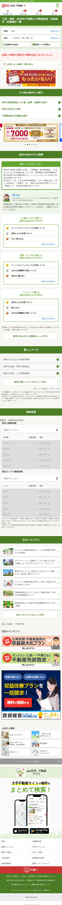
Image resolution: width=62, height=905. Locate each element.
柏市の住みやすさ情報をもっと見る (30, 336)
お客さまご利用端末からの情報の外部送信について (38, 876)
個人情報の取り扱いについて (20, 884)
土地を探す (5, 858)
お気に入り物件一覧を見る (18, 64)
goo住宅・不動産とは (13, 876)
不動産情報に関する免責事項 (45, 880)
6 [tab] (36, 144)
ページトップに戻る (31, 761)
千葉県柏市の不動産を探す (15, 116)
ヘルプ (29, 890)
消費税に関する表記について (40, 884)
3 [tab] (29, 144)
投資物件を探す (38, 858)
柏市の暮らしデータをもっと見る (30, 382)
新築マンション (7, 847)
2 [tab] (27, 144)
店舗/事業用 (6, 863)
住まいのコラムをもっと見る (30, 615)
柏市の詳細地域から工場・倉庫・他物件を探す (24, 102)
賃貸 (3, 841)
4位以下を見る (47, 244)
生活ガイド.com (54, 389)
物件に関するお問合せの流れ (16, 880)
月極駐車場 (36, 841)
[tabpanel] (31, 133)
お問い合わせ (37, 890)
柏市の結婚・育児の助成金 (16, 366)
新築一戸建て (6, 852)
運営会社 (46, 890)
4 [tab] (32, 144)
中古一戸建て (37, 852)
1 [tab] (25, 144)
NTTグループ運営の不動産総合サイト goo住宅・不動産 (17, 1)
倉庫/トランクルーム (40, 863)
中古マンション (38, 847)
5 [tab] (34, 144)
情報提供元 (30, 880)
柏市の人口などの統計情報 (16, 359)
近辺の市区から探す (11, 109)
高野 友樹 (16, 195)
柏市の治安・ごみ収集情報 (16, 373)
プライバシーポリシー (18, 890)
